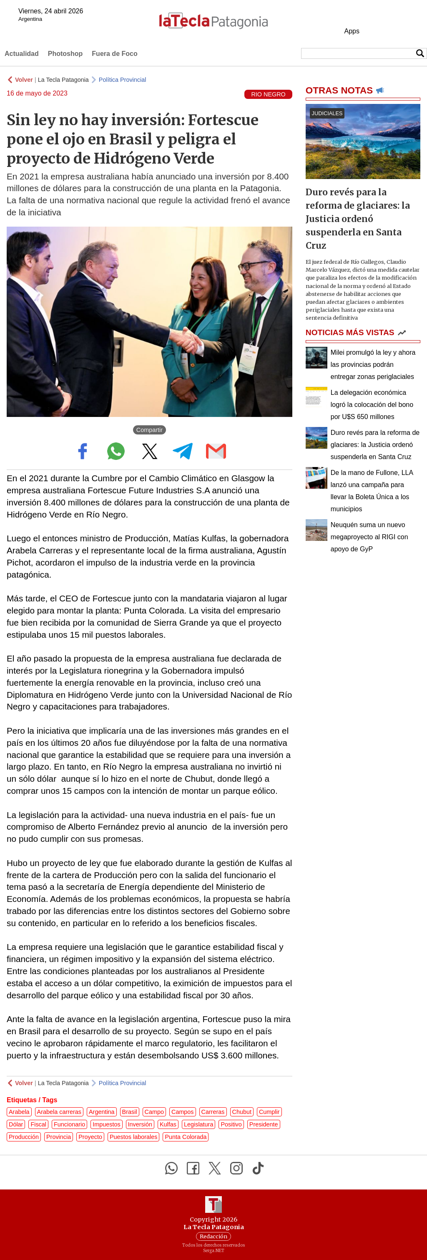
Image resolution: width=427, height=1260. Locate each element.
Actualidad (22, 53)
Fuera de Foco (114, 53)
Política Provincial (122, 79)
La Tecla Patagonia (63, 79)
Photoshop (65, 53)
